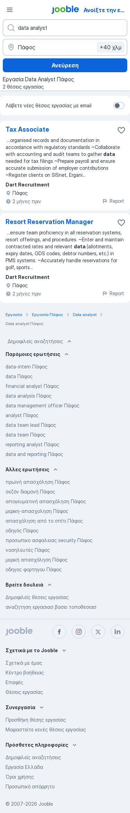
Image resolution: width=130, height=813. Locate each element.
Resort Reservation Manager (49, 221)
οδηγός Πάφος (22, 530)
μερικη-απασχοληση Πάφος (37, 511)
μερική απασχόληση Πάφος (37, 560)
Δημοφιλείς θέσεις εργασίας (37, 597)
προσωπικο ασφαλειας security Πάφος (49, 540)
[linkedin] (117, 632)
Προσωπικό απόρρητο (30, 786)
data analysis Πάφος (29, 396)
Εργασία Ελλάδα (24, 767)
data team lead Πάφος (31, 425)
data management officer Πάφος (42, 405)
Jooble (45, 804)
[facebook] (59, 632)
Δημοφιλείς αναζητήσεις (40, 341)
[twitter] (98, 632)
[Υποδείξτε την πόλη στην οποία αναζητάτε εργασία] (65, 47)
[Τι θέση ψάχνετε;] (65, 27)
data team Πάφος (25, 435)
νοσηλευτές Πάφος (28, 550)
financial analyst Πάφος (32, 386)
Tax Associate (27, 129)
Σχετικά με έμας (24, 663)
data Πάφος (19, 376)
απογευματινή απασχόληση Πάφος (46, 501)
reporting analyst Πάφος (32, 444)
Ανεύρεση (65, 65)
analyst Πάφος (22, 415)
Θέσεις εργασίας (24, 692)
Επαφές (14, 682)
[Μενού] (10, 10)
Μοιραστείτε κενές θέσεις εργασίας (46, 729)
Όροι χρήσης (20, 777)
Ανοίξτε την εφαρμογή (106, 10)
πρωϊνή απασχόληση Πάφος (38, 482)
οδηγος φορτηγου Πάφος (34, 569)
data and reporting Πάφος (34, 454)
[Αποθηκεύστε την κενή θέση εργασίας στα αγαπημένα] (121, 130)
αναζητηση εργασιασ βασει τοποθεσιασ (51, 607)
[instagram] (79, 632)
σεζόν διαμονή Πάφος (30, 492)
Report (113, 201)
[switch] (118, 105)
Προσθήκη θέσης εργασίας (36, 720)
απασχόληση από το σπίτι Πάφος (44, 521)
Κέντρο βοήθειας (25, 672)
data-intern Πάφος (26, 367)
